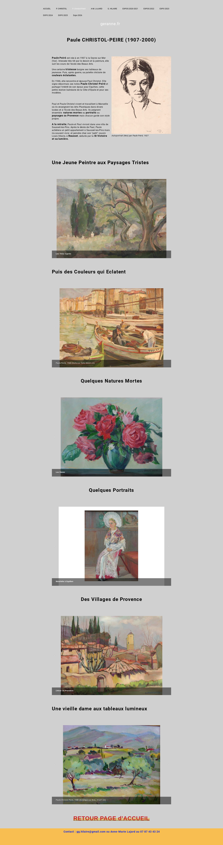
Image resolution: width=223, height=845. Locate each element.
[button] (55, 218)
